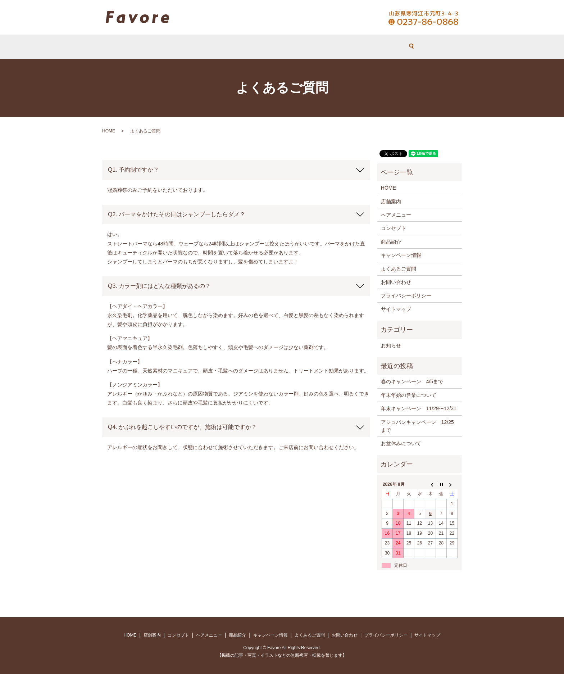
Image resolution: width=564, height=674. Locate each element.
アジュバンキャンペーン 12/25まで (417, 426)
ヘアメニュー (278, 47)
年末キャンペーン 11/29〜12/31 (418, 408)
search (381, 46)
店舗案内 (213, 47)
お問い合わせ (357, 47)
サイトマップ (396, 309)
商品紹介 (391, 242)
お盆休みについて (401, 443)
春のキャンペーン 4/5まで (412, 381)
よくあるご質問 (317, 47)
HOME (188, 47)
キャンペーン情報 (401, 255)
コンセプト (242, 47)
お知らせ (391, 345)
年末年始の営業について (408, 395)
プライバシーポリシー (406, 295)
